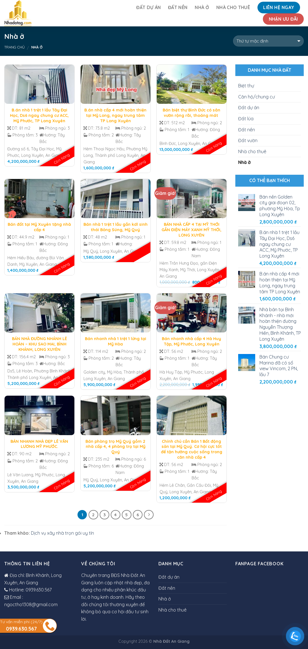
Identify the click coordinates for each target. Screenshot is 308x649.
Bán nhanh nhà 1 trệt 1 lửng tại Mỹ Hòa (115, 341)
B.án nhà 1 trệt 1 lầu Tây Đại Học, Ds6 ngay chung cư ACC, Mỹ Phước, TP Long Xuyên (39, 115)
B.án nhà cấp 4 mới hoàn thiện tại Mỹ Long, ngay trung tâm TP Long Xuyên (115, 115)
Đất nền (177, 7)
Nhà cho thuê (233, 7)
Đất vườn (247, 140)
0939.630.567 (39, 590)
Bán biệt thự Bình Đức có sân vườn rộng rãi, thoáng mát (191, 113)
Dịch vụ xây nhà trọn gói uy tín (62, 533)
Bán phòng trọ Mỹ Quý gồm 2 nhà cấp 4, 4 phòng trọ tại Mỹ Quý (115, 446)
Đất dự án (148, 7)
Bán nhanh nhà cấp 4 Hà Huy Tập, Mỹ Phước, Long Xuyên (191, 341)
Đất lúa (245, 118)
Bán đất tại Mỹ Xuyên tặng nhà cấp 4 (39, 227)
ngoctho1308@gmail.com (31, 604)
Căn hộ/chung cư (256, 97)
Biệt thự (246, 85)
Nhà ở (202, 7)
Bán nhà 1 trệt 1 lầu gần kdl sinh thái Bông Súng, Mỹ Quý (115, 227)
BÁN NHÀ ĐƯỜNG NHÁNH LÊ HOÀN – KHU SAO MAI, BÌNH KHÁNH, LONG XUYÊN (39, 344)
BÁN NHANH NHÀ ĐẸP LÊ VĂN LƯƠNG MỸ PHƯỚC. (39, 444)
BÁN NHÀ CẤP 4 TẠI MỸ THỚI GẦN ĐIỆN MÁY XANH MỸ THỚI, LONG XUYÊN (191, 229)
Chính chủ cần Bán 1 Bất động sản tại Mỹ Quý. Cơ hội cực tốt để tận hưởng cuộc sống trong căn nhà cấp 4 (191, 449)
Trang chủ (14, 47)
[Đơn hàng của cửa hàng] (268, 41)
